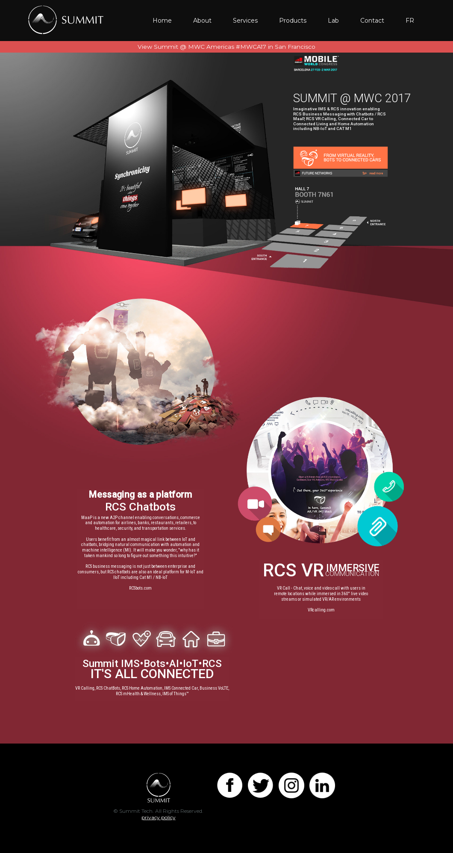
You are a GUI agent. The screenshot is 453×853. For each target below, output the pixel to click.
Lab (333, 20)
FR (410, 20)
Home (162, 20)
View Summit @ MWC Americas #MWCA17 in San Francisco (226, 46)
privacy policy (158, 817)
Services (245, 20)
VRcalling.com (321, 610)
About (202, 20)
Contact (372, 20)
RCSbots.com (140, 588)
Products (292, 20)
